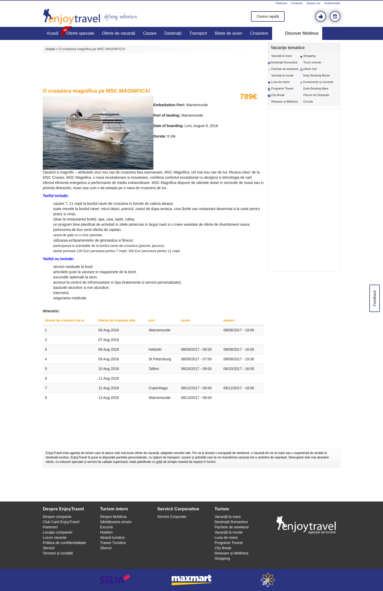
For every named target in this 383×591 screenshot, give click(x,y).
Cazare (150, 33)
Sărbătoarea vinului (115, 522)
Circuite (308, 101)
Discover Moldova (301, 33)
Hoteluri (106, 532)
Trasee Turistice (113, 543)
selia (115, 580)
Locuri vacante (55, 537)
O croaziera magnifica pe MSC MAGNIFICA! (96, 91)
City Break (278, 95)
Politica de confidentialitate (64, 543)
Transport (198, 33)
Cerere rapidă (268, 16)
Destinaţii (173, 33)
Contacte (297, 3)
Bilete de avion (228, 33)
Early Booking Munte (316, 75)
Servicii (49, 548)
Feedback (374, 298)
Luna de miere (280, 81)
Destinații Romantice (284, 62)
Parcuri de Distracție (316, 95)
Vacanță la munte (282, 75)
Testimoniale (332, 3)
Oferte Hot (310, 68)
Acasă (52, 33)
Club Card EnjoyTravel (61, 522)
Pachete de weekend (284, 68)
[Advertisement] (153, 69)
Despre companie (57, 517)
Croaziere (259, 33)
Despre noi (313, 3)
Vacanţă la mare (281, 55)
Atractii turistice (112, 537)
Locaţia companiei (57, 532)
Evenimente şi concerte (318, 81)
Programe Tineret (282, 88)
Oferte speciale (80, 33)
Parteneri (281, 3)
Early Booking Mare (315, 88)
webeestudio (268, 580)
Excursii (106, 527)
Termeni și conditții (58, 553)
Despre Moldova (113, 517)
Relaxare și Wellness (284, 101)
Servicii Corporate (171, 517)
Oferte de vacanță (118, 33)
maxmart (191, 580)
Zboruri (105, 548)
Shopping (309, 55)
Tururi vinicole (312, 62)
